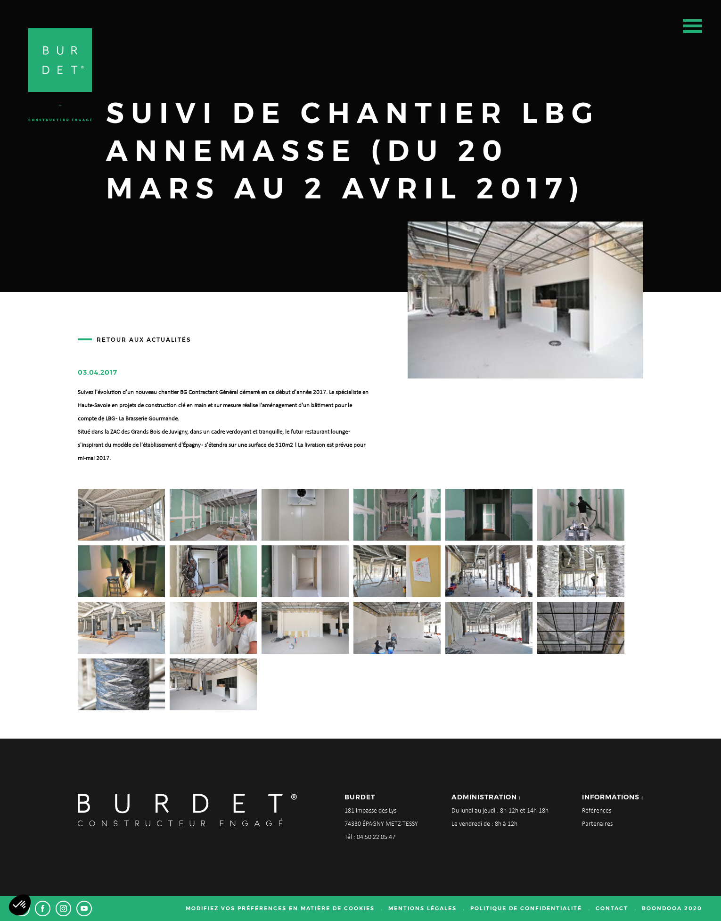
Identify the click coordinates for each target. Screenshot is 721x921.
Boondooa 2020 (672, 908)
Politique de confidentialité (526, 908)
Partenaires (597, 824)
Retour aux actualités (144, 339)
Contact (612, 908)
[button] (19, 905)
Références (596, 810)
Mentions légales (422, 908)
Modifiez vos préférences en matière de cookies (280, 908)
